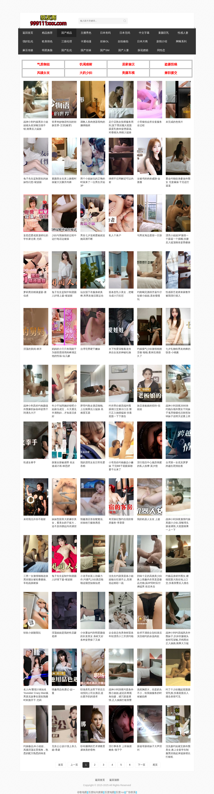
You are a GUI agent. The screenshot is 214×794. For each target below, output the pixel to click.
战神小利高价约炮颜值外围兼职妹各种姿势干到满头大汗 (35, 409)
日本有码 (105, 32)
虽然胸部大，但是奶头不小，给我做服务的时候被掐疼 (149, 693)
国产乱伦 (66, 50)
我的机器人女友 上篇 (148, 519)
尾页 (155, 764)
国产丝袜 (86, 50)
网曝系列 (181, 41)
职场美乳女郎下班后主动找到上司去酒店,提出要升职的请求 (92, 693)
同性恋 (161, 50)
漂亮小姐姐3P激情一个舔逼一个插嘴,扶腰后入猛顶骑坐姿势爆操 (178, 239)
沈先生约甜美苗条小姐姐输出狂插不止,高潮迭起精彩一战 (121, 579)
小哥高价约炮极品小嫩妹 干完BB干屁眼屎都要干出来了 (121, 466)
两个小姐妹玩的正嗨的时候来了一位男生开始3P (92, 182)
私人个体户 (115, 235)
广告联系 (131, 792)
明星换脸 (47, 50)
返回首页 (28, 32)
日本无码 (125, 32)
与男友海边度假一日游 (149, 235)
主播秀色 (86, 32)
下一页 (141, 764)
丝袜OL (104, 41)
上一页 (74, 764)
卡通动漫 (86, 41)
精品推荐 (47, 32)
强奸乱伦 (28, 41)
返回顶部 (114, 779)
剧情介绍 (162, 41)
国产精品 (66, 32)
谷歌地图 (82, 792)
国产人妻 (123, 50)
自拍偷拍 (123, 41)
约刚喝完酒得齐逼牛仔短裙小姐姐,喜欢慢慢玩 (149, 296)
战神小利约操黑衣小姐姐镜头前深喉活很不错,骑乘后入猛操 (35, 125)
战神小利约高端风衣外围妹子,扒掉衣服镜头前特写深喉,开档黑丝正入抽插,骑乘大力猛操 (178, 639)
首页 (60, 764)
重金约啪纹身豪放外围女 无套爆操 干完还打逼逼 (178, 182)
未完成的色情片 (174, 121)
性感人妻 (183, 32)
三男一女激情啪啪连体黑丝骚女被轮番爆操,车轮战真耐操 (35, 579)
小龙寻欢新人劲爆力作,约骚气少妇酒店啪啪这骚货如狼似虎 (91, 579)
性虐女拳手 (29, 462)
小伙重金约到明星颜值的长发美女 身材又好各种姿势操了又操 (92, 636)
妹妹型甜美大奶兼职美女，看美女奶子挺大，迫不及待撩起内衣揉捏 (64, 523)
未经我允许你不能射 (34, 519)
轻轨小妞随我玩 (32, 632)
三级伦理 (66, 41)
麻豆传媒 (28, 50)
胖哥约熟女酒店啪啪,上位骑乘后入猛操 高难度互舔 (91, 409)
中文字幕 (144, 32)
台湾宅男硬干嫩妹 (90, 348)
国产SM (104, 50)
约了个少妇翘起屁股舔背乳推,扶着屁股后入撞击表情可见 (178, 693)
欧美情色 (47, 41)
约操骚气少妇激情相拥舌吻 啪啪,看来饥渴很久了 (149, 352)
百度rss (120, 792)
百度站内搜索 (95, 792)
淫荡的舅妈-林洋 (32, 348)
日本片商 (142, 41)
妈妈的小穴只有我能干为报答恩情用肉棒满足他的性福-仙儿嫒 (64, 352)
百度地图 (109, 792)
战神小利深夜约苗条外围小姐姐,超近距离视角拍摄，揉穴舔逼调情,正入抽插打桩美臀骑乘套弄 (121, 696)
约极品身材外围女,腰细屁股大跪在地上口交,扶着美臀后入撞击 (177, 579)
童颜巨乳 (163, 32)
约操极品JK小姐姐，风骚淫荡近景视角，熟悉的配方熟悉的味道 (35, 750)
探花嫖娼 (143, 50)
